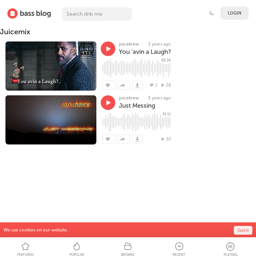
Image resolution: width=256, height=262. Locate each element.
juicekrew (129, 44)
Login (234, 13)
